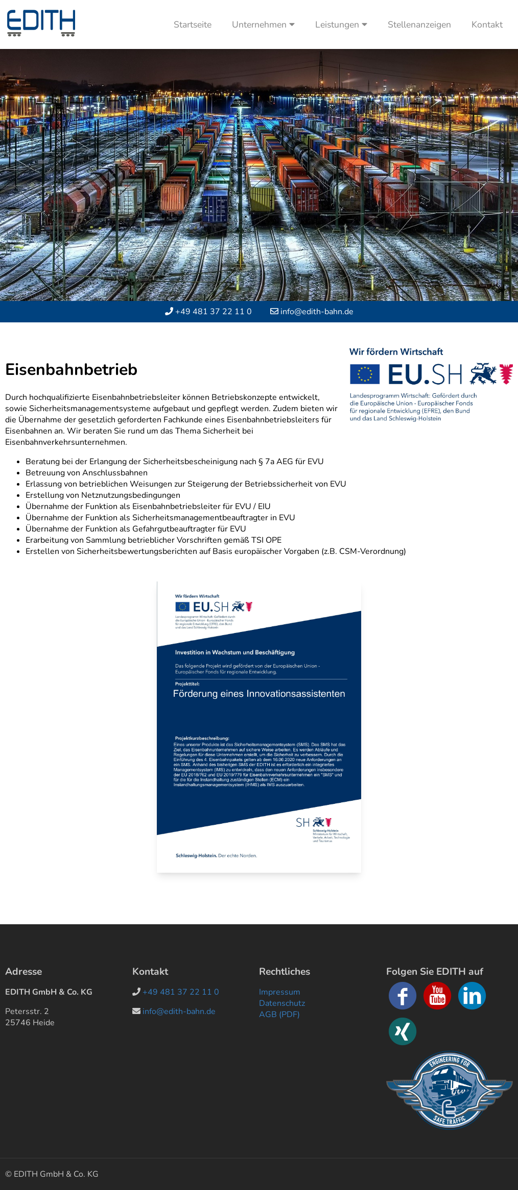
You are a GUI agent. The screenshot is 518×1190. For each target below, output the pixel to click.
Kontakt (487, 24)
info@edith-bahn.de (317, 311)
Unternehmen (263, 24)
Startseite (192, 24)
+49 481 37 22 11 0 (213, 311)
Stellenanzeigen (419, 24)
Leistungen (341, 24)
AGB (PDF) (279, 1014)
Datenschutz (282, 1003)
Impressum (279, 992)
